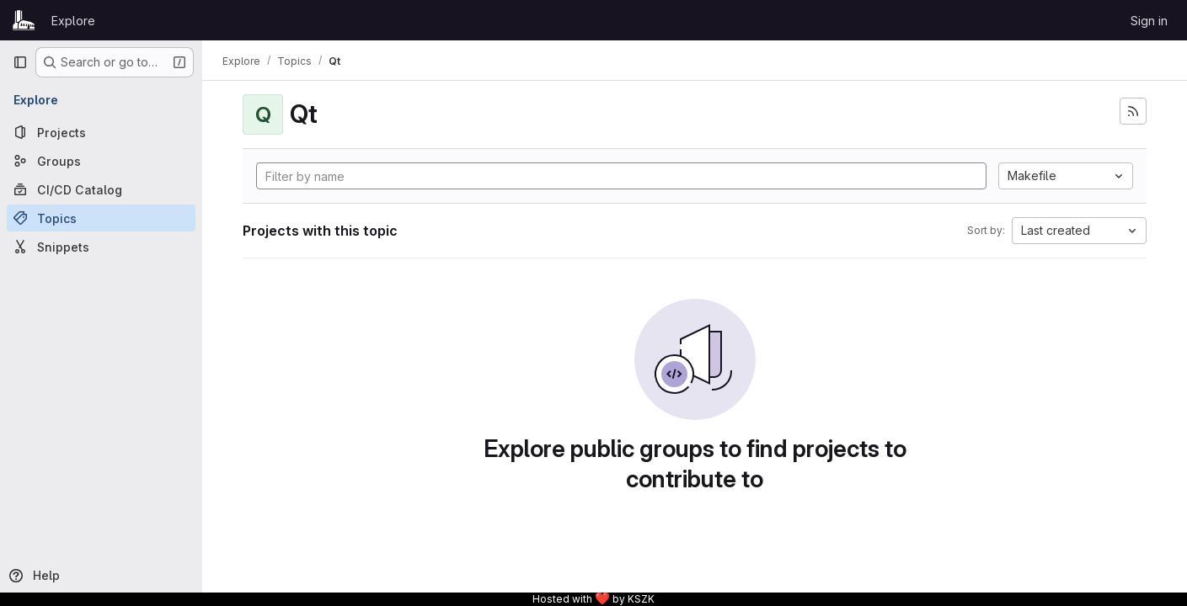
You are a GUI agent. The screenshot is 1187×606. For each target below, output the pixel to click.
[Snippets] (101, 246)
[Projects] (101, 132)
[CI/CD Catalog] (101, 189)
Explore (73, 20)
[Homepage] (23, 20)
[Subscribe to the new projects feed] (1133, 111)
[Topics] (101, 218)
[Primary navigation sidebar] (20, 62)
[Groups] (101, 160)
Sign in (1149, 20)
